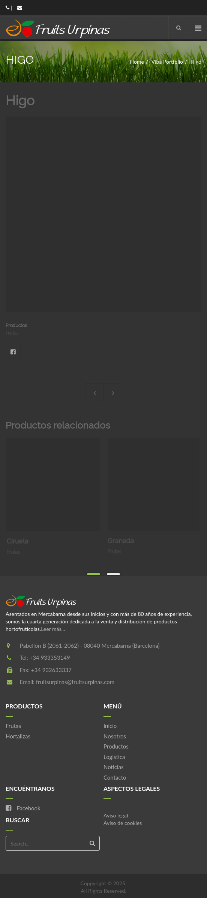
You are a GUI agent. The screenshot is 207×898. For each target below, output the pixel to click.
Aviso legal (116, 815)
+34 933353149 (49, 657)
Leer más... (53, 629)
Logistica (114, 756)
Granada (124, 536)
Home (137, 61)
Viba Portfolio (167, 61)
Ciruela (21, 537)
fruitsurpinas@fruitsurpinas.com (75, 681)
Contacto (115, 777)
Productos (116, 746)
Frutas (13, 725)
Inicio (110, 725)
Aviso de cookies (123, 823)
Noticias (114, 767)
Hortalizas (18, 736)
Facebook (13, 351)
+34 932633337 (51, 669)
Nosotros (115, 736)
